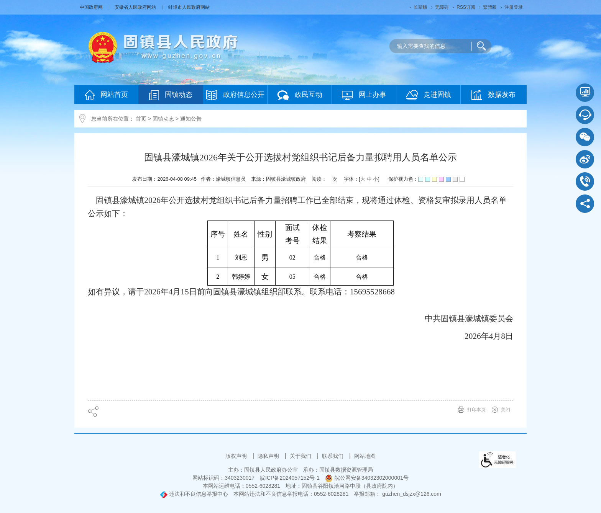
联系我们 (333, 456)
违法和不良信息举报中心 (194, 494)
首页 (141, 119)
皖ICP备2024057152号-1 (290, 478)
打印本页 (476, 409)
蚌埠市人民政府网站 (189, 7)
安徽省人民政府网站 (136, 7)
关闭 (505, 409)
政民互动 (299, 95)
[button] (420, 7)
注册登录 (513, 7)
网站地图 (365, 456)
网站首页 (106, 95)
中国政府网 (92, 7)
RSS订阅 (465, 7)
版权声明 (236, 456)
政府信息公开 (235, 95)
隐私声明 (269, 456)
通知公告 (191, 119)
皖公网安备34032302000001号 (367, 478)
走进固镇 (428, 95)
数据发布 (493, 95)
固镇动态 (170, 95)
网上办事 (364, 95)
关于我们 (301, 456)
